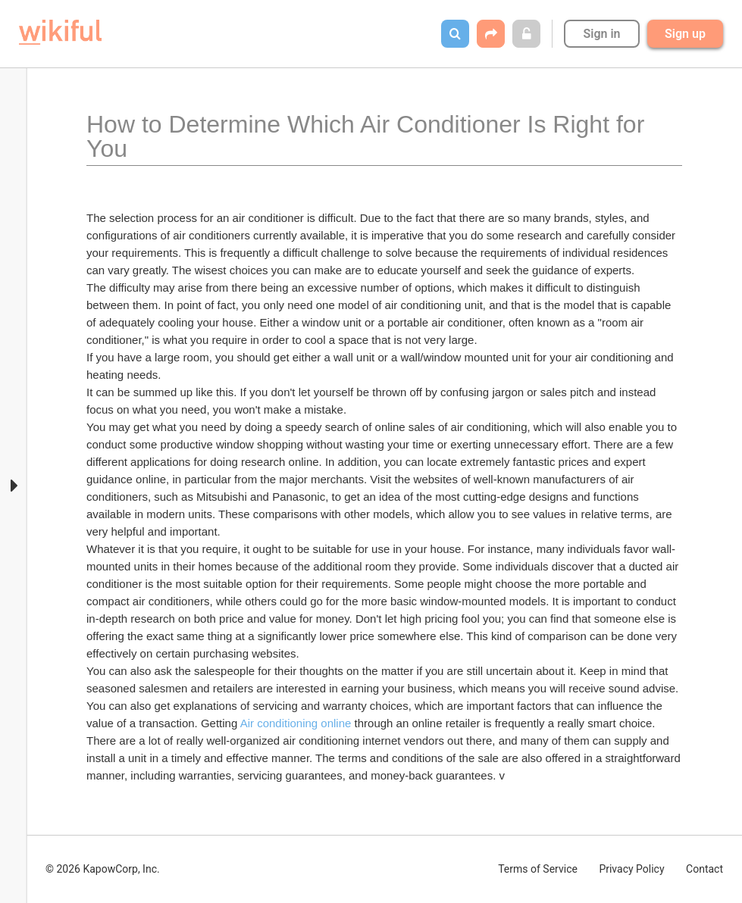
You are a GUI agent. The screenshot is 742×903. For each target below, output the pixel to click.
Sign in (601, 34)
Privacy (631, 869)
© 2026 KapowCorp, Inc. (102, 869)
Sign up (685, 34)
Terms (538, 869)
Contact (704, 869)
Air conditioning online (296, 723)
